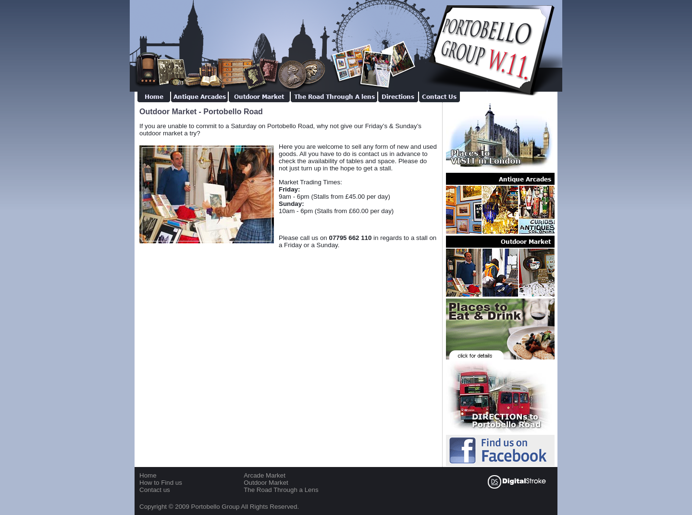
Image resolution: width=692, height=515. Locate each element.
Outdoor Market (266, 482)
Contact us (154, 489)
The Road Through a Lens (281, 489)
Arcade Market (264, 475)
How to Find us (160, 482)
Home (148, 475)
